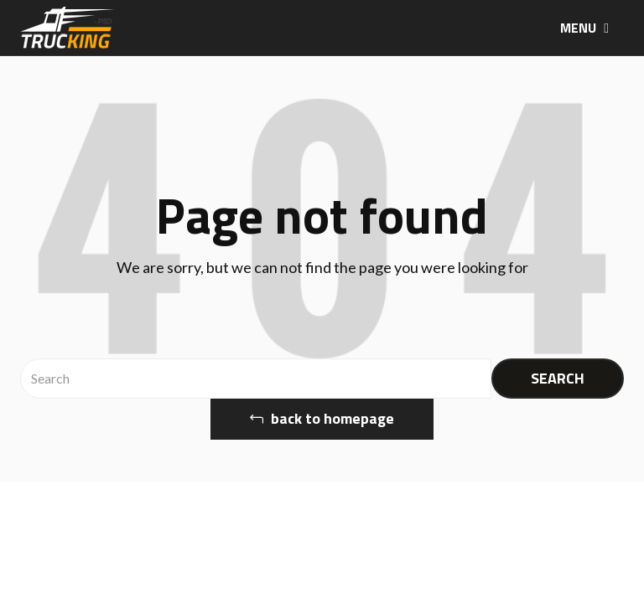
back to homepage (322, 418)
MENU (584, 28)
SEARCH (557, 378)
